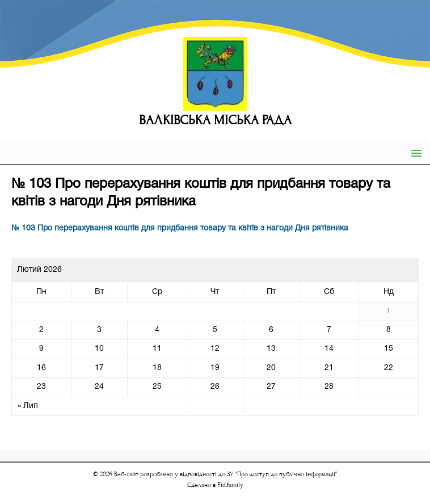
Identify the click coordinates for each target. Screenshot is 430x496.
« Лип (28, 406)
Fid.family (230, 485)
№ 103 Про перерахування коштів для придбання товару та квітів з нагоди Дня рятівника (179, 228)
